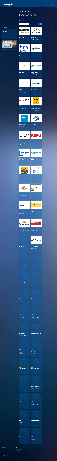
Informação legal (4, 449)
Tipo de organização (5, 37)
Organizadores (4, 454)
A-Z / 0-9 (3, 30)
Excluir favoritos (4, 49)
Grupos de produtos (4, 35)
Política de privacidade (5, 455)
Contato (3, 451)
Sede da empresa (4, 31)
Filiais (3, 34)
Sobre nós (3, 452)
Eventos (3, 38)
